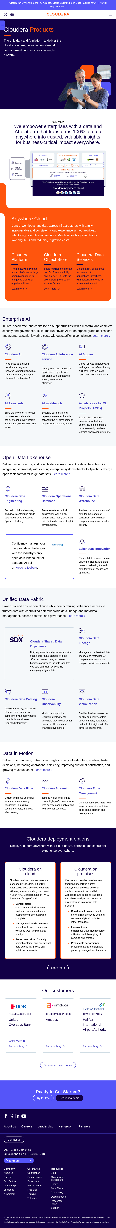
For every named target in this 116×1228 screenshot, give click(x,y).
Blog (53, 1173)
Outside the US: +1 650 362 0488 (25, 1154)
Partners (84, 1126)
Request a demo (69, 1098)
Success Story (17, 1046)
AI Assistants (14, 403)
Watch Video (17, 1041)
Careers (27, 1126)
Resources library (56, 1202)
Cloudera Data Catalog (21, 699)
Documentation (59, 1196)
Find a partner (34, 1185)
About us (10, 1126)
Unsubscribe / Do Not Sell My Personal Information (87, 1217)
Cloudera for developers (57, 1178)
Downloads (33, 1181)
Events (54, 1184)
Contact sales (34, 1177)
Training (31, 1194)
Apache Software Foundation (68, 1222)
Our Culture (10, 1181)
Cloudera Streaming (56, 788)
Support (55, 1208)
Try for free (43, 1098)
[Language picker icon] (12, 15)
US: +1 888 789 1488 (17, 1149)
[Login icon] (5, 15)
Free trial (32, 1190)
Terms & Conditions (38, 1217)
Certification (33, 1173)
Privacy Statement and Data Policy (57, 1217)
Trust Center (57, 1188)
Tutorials (32, 1198)
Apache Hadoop (9, 1222)
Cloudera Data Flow (19, 788)
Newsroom (65, 1126)
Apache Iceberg (26, 567)
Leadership (45, 1126)
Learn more (19, 288)
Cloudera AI (13, 354)
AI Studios (86, 354)
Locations (9, 1190)
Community (57, 1192)
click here (105, 1222)
